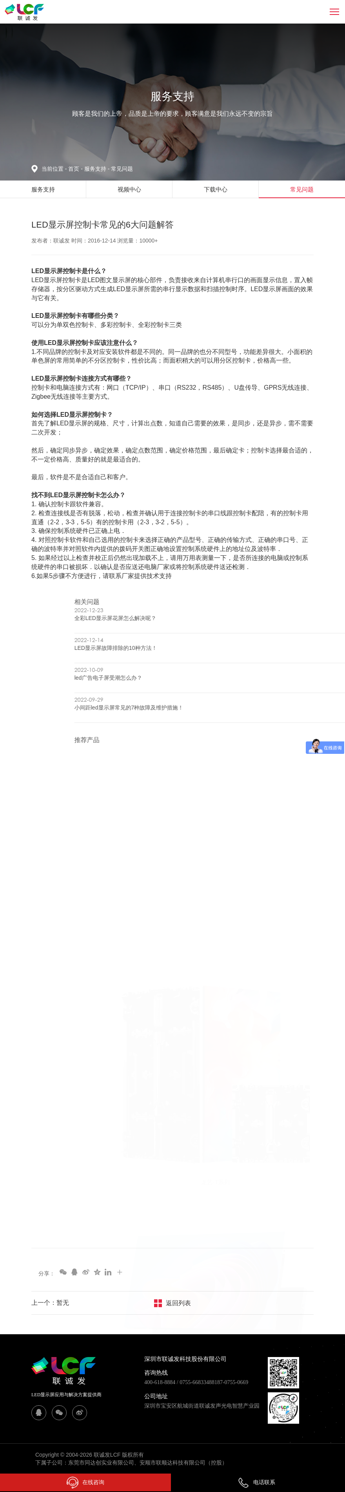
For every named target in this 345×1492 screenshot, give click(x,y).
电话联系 (256, 1482)
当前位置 (55, 169)
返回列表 (178, 1303)
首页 (74, 169)
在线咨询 (85, 1482)
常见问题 (122, 169)
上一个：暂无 (50, 1302)
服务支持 (97, 169)
